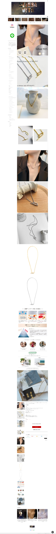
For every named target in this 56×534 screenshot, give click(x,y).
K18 (9, 54)
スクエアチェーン (11, 112)
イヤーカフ (10, 74)
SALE (9, 89)
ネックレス (10, 49)
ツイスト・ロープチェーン (11, 102)
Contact (10, 117)
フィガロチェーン (11, 106)
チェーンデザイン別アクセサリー (12, 97)
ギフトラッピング (11, 96)
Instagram (10, 125)
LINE (9, 126)
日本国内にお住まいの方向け (36, 429)
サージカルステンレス (11, 63)
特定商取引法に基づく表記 (47, 533)
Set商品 (9, 88)
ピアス (10, 94)
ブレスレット (10, 56)
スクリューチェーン (11, 101)
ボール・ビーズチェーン (11, 107)
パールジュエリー (11, 80)
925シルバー (10, 64)
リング (9, 70)
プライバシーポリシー (11, 118)
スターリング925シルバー (11, 57)
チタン (10, 53)
